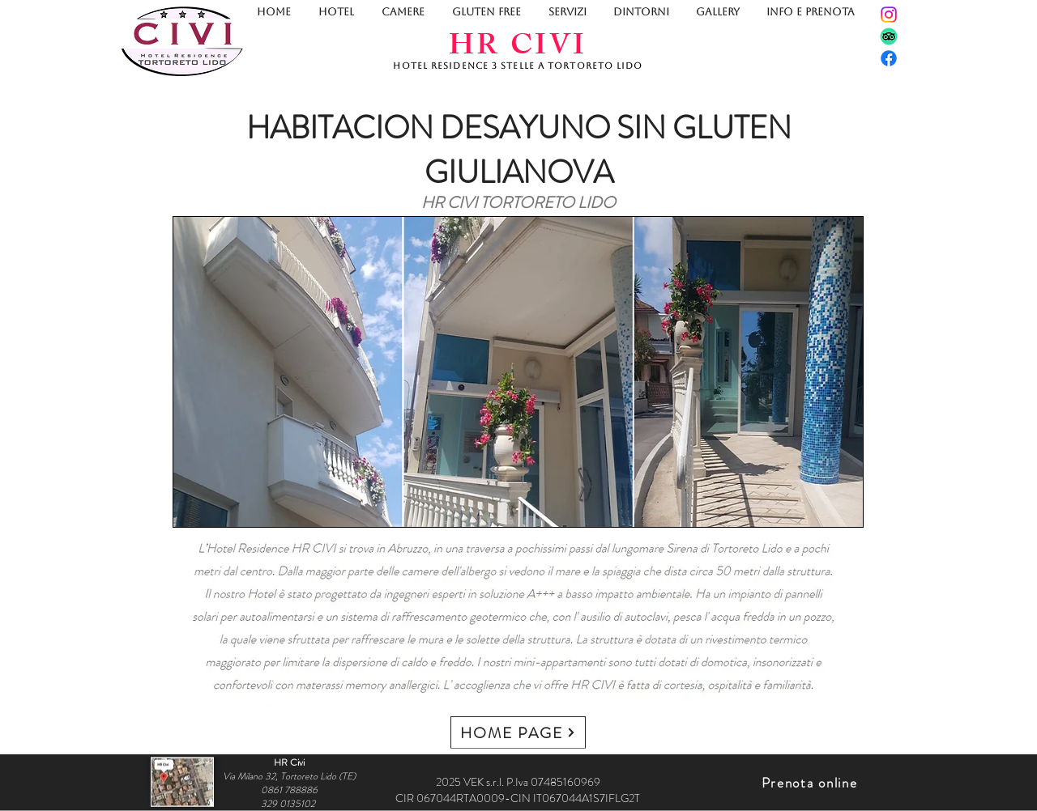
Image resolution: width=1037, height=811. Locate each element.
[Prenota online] (811, 782)
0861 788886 (289, 789)
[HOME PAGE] (518, 732)
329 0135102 (289, 803)
